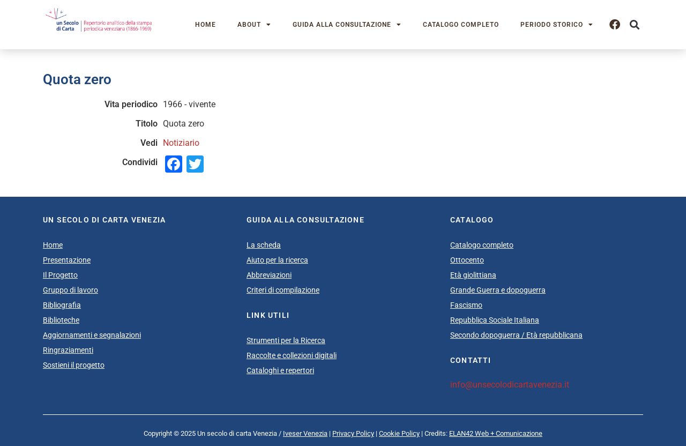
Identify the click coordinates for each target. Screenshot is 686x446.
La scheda (264, 245)
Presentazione (67, 260)
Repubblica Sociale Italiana (494, 320)
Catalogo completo (461, 24)
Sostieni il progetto (74, 365)
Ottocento (467, 260)
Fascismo (466, 305)
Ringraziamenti (68, 350)
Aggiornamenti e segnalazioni (92, 335)
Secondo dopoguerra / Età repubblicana (516, 335)
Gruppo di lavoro (70, 290)
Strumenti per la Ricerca (286, 340)
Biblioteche (61, 320)
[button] (634, 25)
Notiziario (181, 143)
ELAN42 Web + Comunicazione (495, 433)
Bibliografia (62, 305)
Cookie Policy (399, 433)
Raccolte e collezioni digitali (292, 355)
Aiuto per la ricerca (277, 260)
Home (205, 24)
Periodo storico (556, 24)
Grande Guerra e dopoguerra (498, 290)
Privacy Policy (353, 433)
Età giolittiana (473, 275)
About (254, 24)
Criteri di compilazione (283, 290)
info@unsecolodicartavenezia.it (509, 385)
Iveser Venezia (305, 433)
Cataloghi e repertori (280, 370)
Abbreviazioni (269, 275)
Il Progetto (60, 275)
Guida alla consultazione (347, 24)
